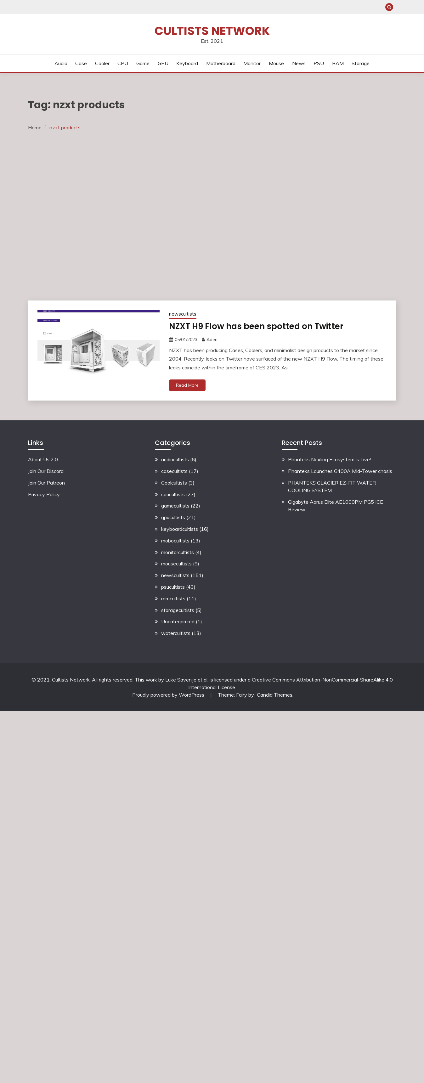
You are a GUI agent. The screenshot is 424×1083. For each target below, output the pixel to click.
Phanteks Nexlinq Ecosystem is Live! (329, 459)
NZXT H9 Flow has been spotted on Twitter (253, 326)
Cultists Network (212, 31)
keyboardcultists (179, 529)
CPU (122, 63)
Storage (361, 63)
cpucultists (173, 494)
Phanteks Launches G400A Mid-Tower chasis (340, 471)
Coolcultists (174, 483)
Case (81, 63)
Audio (60, 63)
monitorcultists (177, 552)
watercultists (175, 633)
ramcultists (173, 598)
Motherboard (220, 63)
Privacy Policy (44, 494)
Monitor (252, 63)
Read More (187, 385)
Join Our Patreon (46, 483)
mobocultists (175, 540)
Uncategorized (178, 622)
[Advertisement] (76, 215)
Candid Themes (274, 695)
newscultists (182, 314)
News (299, 63)
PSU (319, 63)
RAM (338, 63)
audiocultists (175, 459)
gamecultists (175, 506)
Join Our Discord (46, 471)
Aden (212, 339)
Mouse (276, 63)
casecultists (174, 471)
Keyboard (187, 63)
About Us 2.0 (43, 459)
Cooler (102, 63)
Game (143, 63)
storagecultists (177, 610)
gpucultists (173, 517)
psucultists (173, 587)
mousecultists (176, 564)
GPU (163, 63)
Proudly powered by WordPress (169, 695)
